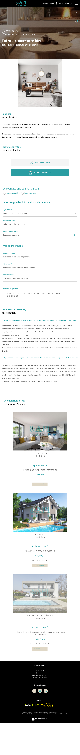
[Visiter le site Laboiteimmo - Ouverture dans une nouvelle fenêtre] (40, 750)
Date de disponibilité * (11, 231)
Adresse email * (8, 275)
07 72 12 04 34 (40, 702)
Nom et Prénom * (9, 253)
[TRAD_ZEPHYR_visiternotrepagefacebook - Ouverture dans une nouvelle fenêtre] (34, 723)
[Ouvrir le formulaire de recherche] (65, 3)
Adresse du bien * (9, 220)
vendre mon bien (12, 193)
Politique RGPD (58, 746)
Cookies (66, 746)
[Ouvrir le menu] (76, 3)
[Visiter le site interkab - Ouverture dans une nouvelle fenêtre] (32, 737)
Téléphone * (7, 264)
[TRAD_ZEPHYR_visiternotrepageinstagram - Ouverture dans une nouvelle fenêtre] (40, 723)
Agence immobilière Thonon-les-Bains (15, 34)
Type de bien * (8, 210)
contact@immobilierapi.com (40, 705)
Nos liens (49, 746)
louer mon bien (30, 193)
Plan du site (25, 746)
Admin (44, 746)
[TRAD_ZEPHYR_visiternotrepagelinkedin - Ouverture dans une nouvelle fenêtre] (46, 723)
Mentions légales (35, 746)
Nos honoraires (17, 746)
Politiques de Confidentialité (25, 328)
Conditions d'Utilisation (39, 328)
